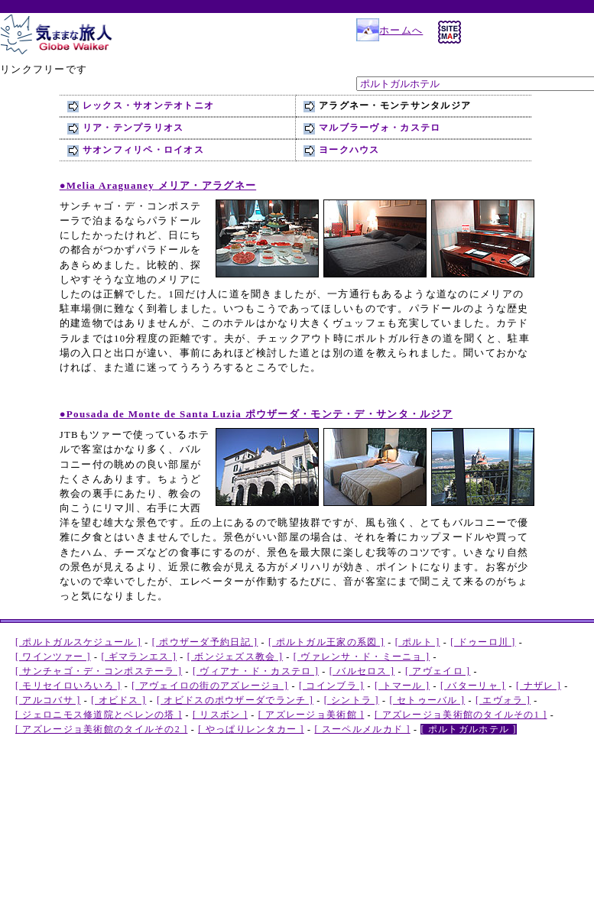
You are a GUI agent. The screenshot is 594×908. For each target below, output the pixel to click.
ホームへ (389, 30)
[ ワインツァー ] (53, 656)
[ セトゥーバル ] (428, 700)
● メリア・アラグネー (158, 185)
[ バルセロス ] (361, 671)
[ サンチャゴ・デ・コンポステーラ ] (98, 671)
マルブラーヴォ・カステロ (379, 127)
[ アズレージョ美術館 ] (311, 714)
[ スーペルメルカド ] (362, 729)
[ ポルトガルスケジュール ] (78, 642)
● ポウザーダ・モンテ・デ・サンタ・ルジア (256, 414)
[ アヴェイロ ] (437, 671)
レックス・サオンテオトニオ (149, 105)
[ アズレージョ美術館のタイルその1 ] (461, 714)
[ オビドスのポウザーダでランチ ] (235, 700)
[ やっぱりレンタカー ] (251, 729)
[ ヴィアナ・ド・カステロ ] (256, 671)
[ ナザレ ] (538, 685)
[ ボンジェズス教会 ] (235, 656)
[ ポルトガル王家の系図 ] (326, 642)
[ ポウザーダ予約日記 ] (205, 642)
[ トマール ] (402, 685)
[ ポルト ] (417, 642)
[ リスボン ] (220, 714)
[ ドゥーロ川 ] (482, 642)
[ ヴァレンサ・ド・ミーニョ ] (362, 656)
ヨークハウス (349, 149)
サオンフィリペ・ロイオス (143, 149)
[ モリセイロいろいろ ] (68, 685)
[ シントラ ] (351, 700)
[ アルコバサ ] (47, 700)
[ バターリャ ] (472, 685)
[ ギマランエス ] (139, 656)
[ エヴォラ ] (503, 700)
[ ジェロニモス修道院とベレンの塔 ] (98, 714)
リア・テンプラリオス (133, 127)
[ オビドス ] (118, 700)
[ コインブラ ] (331, 685)
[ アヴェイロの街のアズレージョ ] (209, 685)
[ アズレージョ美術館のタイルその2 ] (101, 729)
